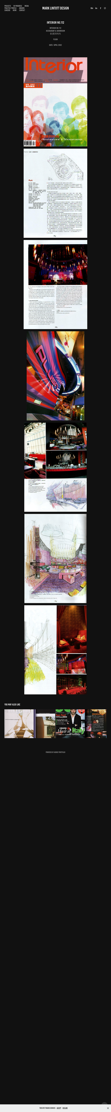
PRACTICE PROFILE (10, 8)
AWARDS (21, 8)
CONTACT (22, 10)
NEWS (14, 10)
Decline (65, 1108)
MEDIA (27, 6)
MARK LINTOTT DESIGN (55, 8)
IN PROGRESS (17, 6)
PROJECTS (7, 6)
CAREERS (7, 10)
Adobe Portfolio (59, 752)
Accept (59, 1108)
